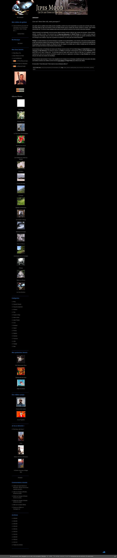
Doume (15, 507)
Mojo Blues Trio (17, 53)
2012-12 (15, 539)
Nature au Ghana (21, 280)
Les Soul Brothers (21, 292)
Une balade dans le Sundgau (21, 256)
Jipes (14, 491)
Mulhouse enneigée (21, 231)
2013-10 (15, 531)
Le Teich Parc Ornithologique (21, 133)
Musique (15, 325)
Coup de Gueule (17, 304)
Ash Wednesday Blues (20, 365)
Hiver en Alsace (21, 243)
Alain (14, 504)
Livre (14, 322)
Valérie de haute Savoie (19, 485)
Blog (14, 301)
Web (14, 346)
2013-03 (15, 536)
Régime (15, 333)
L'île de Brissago (21, 183)
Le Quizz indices (22, 504)
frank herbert (86, 67)
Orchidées (20, 171)
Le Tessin (21, 195)
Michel (14, 496)
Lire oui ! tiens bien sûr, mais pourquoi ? (46, 21)
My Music (20, 43)
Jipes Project (16, 320)
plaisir (34, 69)
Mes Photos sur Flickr (18, 55)
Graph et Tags (16, 314)
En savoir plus (89, 556)
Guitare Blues (21, 33)
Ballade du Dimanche (21, 207)
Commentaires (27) (56, 67)
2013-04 (15, 534)
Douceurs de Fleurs (21, 145)
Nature (15, 328)
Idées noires (16, 317)
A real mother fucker (21, 409)
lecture (68, 67)
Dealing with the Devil (21, 377)
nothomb (92, 67)
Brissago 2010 (20, 121)
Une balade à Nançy (21, 219)
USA (14, 341)
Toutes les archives (18, 544)
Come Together (21, 419)
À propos (20, 477)
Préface (21, 268)
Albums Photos (17, 96)
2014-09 (15, 523)
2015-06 (15, 521)
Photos (15, 330)
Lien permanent (47, 67)
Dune (21, 443)
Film (14, 312)
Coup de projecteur (18, 306)
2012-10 (15, 542)
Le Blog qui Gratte (21, 66)
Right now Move (21, 388)
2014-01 (15, 529)
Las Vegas (20, 109)
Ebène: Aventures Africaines (21, 456)
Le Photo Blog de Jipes (22, 61)
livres (65, 67)
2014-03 (15, 526)
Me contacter (20, 17)
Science (15, 336)
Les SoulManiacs (17, 58)
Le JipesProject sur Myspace (20, 63)
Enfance (15, 309)
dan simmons (80, 67)
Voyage (15, 343)
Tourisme (15, 338)
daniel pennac (73, 67)
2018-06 (15, 518)
